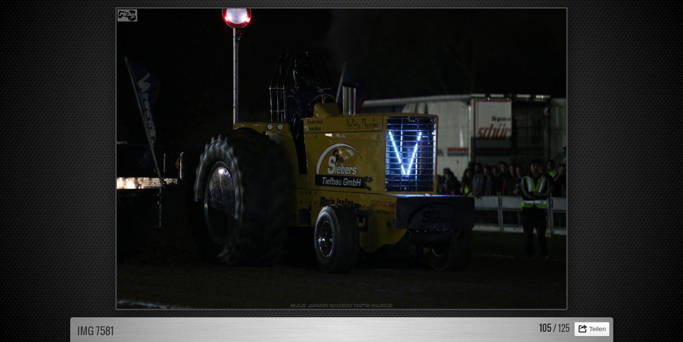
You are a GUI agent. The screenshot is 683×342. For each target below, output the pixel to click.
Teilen (597, 328)
